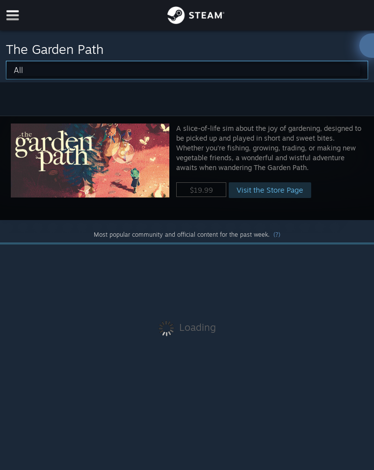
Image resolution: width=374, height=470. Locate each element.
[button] (187, 168)
